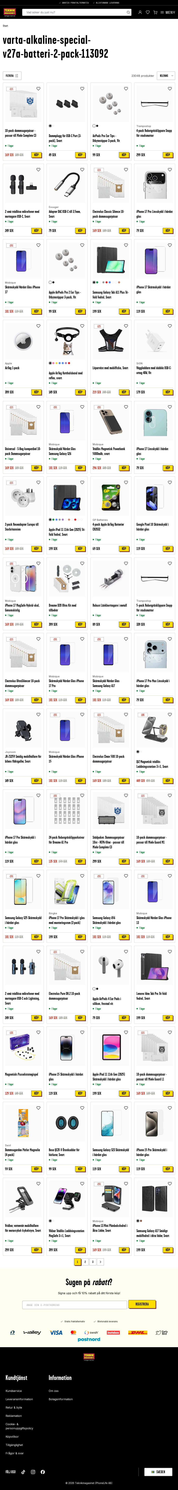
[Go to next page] (100, 1261)
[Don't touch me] (81, 519)
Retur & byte (14, 1407)
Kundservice (14, 1391)
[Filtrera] (12, 76)
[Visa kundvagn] (155, 12)
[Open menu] (167, 12)
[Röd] (106, 282)
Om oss (54, 1391)
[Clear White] (112, 282)
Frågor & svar (15, 1453)
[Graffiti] (116, 282)
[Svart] (50, 126)
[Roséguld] (119, 282)
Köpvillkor (12, 1436)
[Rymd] (100, 282)
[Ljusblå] (59, 363)
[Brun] (141, 1220)
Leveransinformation (19, 1399)
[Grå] (103, 282)
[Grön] (97, 282)
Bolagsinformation (61, 1399)
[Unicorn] (78, 519)
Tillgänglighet (14, 1445)
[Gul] (56, 363)
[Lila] (65, 363)
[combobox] (166, 76)
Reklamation (14, 1416)
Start (5, 25)
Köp (36, 155)
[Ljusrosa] (53, 363)
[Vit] (53, 126)
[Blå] (109, 282)
